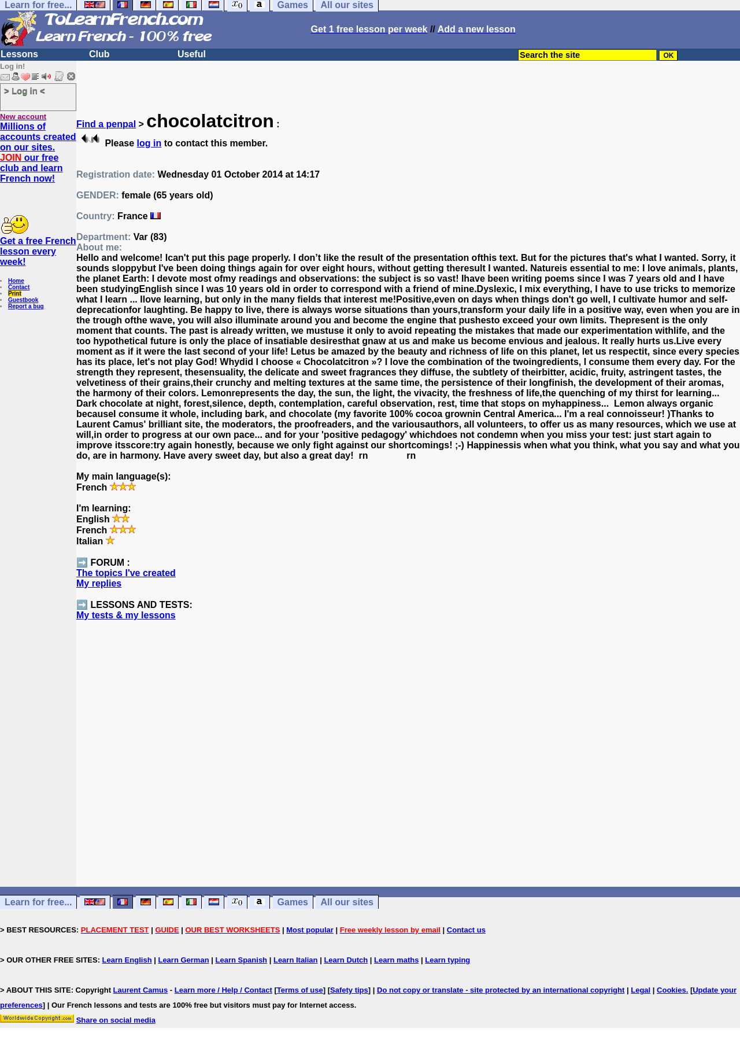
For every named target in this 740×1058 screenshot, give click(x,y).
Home (16, 281)
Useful (191, 54)
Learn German (183, 960)
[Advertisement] (408, 775)
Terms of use (300, 990)
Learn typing (447, 960)
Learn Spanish (241, 960)
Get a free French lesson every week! (38, 251)
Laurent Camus (140, 990)
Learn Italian (295, 960)
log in (149, 143)
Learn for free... (38, 902)
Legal (640, 990)
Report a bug (26, 306)
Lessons (19, 54)
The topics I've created (126, 573)
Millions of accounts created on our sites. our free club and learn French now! (38, 152)
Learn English (127, 960)
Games (293, 902)
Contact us (466, 930)
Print (14, 293)
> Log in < (24, 90)
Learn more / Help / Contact (223, 990)
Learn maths (396, 960)
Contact (18, 287)
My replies (98, 583)
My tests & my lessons (126, 615)
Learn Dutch (346, 960)
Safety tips (349, 990)
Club (99, 54)
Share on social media (116, 1020)
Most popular (310, 930)
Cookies (671, 990)
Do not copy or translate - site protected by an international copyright (500, 990)
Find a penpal (106, 124)
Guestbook (23, 300)
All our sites (346, 902)
